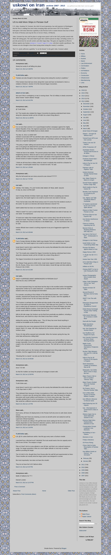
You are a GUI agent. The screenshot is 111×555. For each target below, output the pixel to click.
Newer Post (16, 491)
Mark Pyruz (86, 514)
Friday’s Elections (88, 440)
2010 (83, 467)
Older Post (71, 491)
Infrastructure (85, 78)
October (86, 109)
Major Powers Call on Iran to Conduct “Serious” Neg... (89, 377)
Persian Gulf (35, 55)
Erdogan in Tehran (88, 156)
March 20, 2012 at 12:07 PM (25, 482)
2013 (83, 98)
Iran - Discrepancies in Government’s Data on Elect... (90, 409)
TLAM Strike (20, 75)
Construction (85, 75)
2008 (83, 473)
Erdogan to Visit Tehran (90, 240)
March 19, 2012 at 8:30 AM (24, 232)
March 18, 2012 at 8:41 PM (24, 100)
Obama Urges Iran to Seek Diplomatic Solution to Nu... (89, 415)
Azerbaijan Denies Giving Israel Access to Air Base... (90, 151)
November (86, 106)
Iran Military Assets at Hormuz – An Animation (89, 453)
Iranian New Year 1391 (90, 259)
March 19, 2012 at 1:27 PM (24, 404)
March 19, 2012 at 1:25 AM (24, 167)
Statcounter (82, 530)
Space (83, 61)
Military (83, 56)
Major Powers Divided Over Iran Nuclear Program (90, 383)
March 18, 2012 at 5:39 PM (24, 69)
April (84, 126)
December (86, 103)
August (85, 114)
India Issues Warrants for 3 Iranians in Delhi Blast (90, 316)
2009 (83, 470)
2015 (83, 93)
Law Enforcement (86, 63)
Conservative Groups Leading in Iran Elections (89, 428)
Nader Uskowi (86, 516)
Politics (83, 68)
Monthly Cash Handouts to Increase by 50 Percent (90, 193)
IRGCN (29, 55)
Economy (84, 73)
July (84, 117)
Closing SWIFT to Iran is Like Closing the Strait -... (90, 270)
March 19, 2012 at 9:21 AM (24, 269)
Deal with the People (89, 321)
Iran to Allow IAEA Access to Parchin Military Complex (89, 394)
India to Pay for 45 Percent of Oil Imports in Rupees (90, 359)
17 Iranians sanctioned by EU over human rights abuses (90, 205)
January (86, 461)
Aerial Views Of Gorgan (90, 131)
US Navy (59, 55)
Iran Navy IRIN (22, 55)
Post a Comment (19, 486)
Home (44, 491)
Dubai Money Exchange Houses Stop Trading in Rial (90, 310)
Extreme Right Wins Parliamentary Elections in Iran (89, 421)
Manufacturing (85, 80)
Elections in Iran (88, 437)
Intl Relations (85, 70)
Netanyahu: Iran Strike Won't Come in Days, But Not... (90, 371)
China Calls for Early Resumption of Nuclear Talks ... (90, 447)
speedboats (42, 55)
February (86, 458)
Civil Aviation (85, 66)
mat (17, 124)
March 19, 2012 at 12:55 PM (25, 374)
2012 (83, 101)
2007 (83, 475)
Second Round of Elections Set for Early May (90, 293)
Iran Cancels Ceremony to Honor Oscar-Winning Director (90, 339)
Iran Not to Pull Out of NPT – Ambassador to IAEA (90, 235)
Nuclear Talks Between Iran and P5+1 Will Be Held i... (90, 353)
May (84, 123)
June (85, 120)
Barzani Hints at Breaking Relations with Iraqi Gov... (89, 229)
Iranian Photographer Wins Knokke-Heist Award (89, 277)
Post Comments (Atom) (28, 494)
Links (82, 82)
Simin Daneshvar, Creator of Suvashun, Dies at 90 (90, 365)
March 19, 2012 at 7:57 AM (24, 179)
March (85, 128)
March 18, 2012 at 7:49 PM (24, 86)
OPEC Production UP (89, 147)
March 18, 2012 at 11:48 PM (25, 118)
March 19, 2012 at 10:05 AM (24, 358)
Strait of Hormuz (51, 55)
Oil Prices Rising (88, 442)
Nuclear (83, 58)
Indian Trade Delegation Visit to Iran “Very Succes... (90, 283)
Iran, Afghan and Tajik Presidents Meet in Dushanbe (89, 199)
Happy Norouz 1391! (89, 252)
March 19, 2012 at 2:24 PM (24, 427)
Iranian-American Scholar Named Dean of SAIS (90, 173)
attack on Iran (20, 93)
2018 (83, 90)
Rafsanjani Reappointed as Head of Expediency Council (90, 304)
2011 (83, 464)
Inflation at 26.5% (88, 266)
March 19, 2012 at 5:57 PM (24, 467)
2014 (83, 96)
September (86, 112)
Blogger (64, 548)
